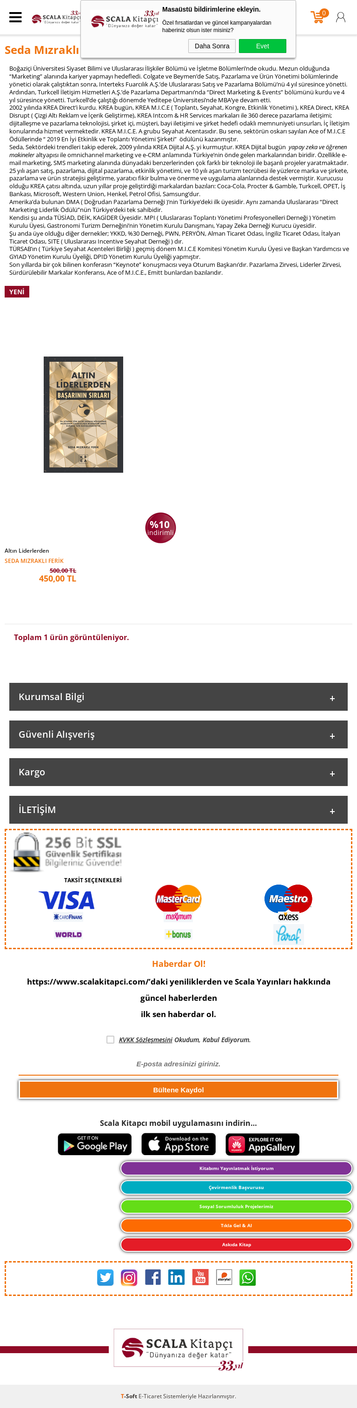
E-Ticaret (150, 1396)
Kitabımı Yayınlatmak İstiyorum (236, 1168)
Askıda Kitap (236, 1244)
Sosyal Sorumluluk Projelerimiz (236, 1206)
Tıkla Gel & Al (236, 1225)
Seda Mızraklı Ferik (34, 560)
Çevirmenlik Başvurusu (236, 1187)
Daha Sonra (212, 46)
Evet (262, 46)
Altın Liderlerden (27, 551)
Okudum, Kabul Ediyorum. (178, 1039)
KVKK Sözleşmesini (145, 1039)
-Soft (130, 1396)
